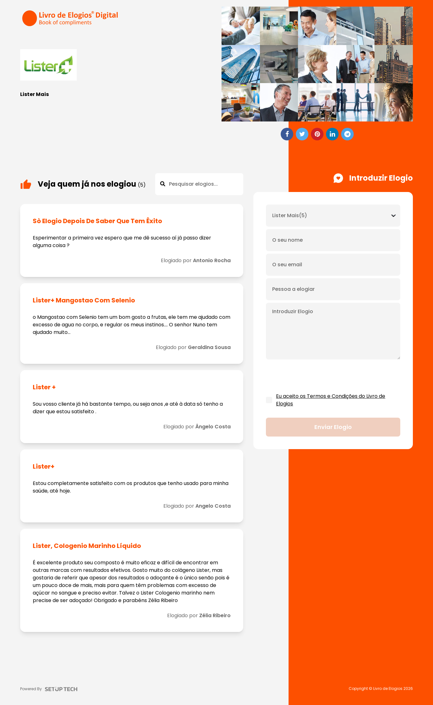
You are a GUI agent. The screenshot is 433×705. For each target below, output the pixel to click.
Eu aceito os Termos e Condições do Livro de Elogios (330, 399)
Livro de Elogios (387, 688)
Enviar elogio (333, 427)
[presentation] (314, 376)
